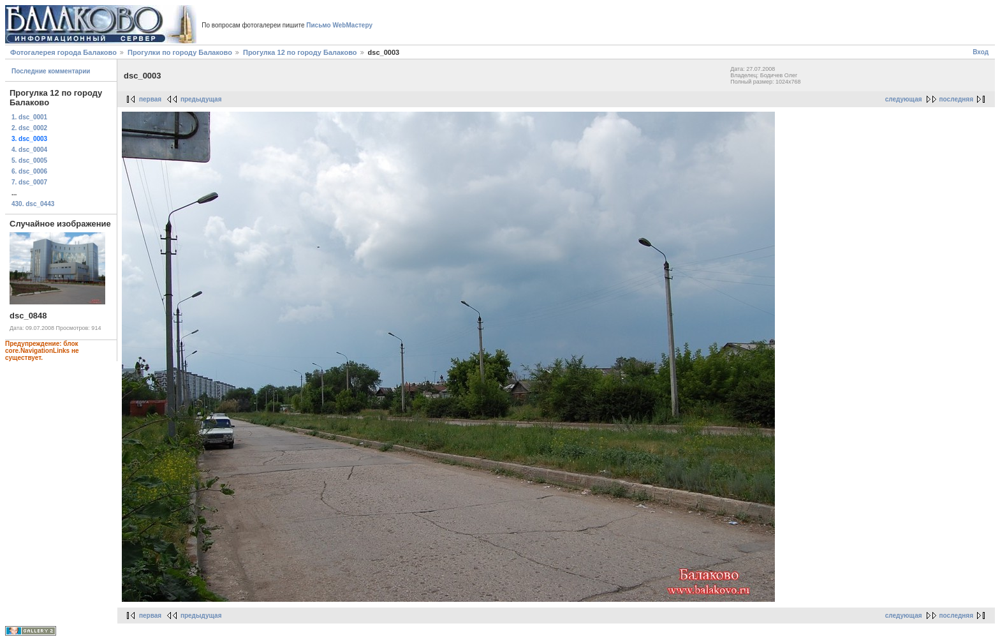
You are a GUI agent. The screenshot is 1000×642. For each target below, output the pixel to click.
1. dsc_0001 (29, 117)
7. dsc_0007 (29, 182)
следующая (903, 99)
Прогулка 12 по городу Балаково (300, 52)
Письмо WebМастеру (339, 25)
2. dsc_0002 (29, 127)
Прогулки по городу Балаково (180, 52)
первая (150, 99)
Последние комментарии (51, 71)
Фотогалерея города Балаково (63, 52)
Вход (981, 52)
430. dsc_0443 (32, 203)
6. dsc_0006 (29, 171)
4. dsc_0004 (29, 149)
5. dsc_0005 (29, 160)
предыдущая (201, 99)
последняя (956, 99)
